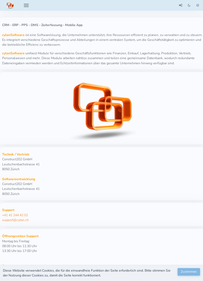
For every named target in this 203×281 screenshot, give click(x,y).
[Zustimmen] (189, 271)
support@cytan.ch (15, 220)
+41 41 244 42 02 (15, 215)
